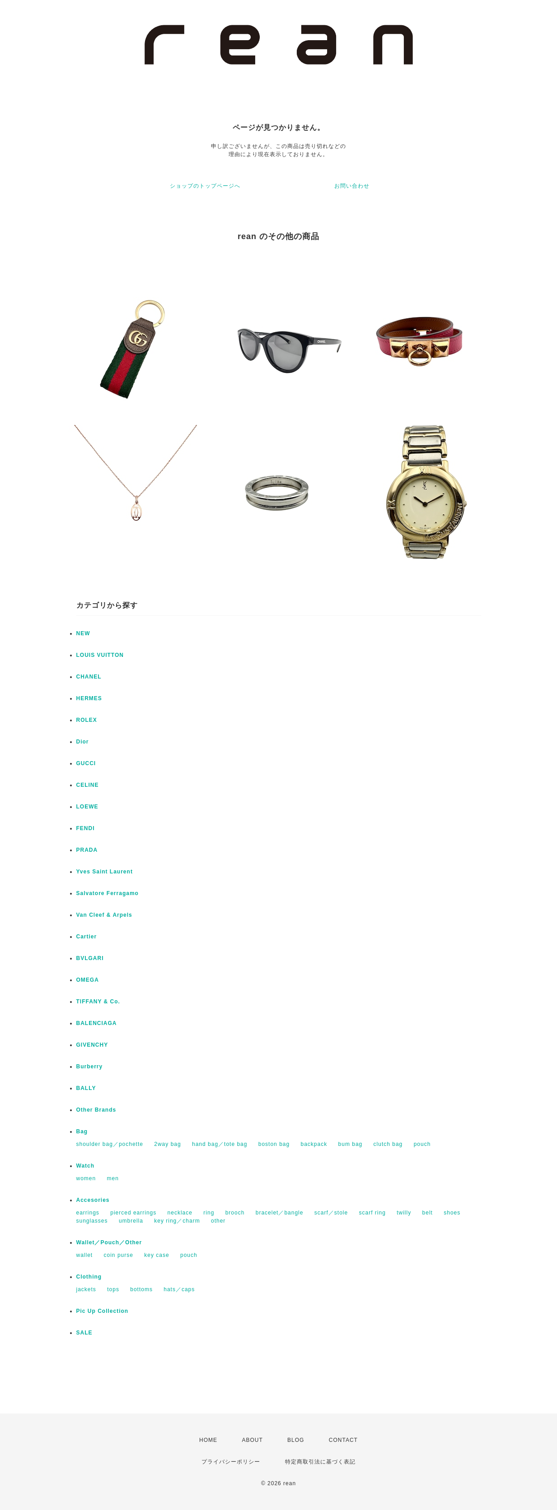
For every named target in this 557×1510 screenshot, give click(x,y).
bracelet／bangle (280, 1213)
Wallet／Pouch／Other (109, 1242)
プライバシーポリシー (230, 1462)
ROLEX (86, 720)
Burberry (89, 1066)
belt (427, 1213)
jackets (86, 1289)
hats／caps (179, 1289)
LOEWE (87, 806)
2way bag (167, 1144)
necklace (180, 1213)
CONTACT (343, 1440)
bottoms (141, 1289)
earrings (87, 1213)
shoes (452, 1213)
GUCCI (86, 763)
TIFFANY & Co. (98, 1001)
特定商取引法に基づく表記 (320, 1462)
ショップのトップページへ (205, 186)
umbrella (131, 1221)
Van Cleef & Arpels (104, 915)
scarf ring (372, 1213)
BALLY (86, 1088)
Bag (82, 1131)
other (218, 1221)
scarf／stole (331, 1213)
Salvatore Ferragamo (107, 893)
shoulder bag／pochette (109, 1144)
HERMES (89, 698)
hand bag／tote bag (219, 1144)
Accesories (93, 1200)
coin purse (118, 1255)
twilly (404, 1213)
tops (113, 1289)
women (86, 1178)
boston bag (274, 1144)
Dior (82, 742)
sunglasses (92, 1221)
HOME (208, 1440)
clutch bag (388, 1144)
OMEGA (87, 980)
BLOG (295, 1440)
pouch (422, 1144)
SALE (84, 1333)
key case (156, 1255)
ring (208, 1213)
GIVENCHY (92, 1045)
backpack (314, 1144)
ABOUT (252, 1440)
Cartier (86, 936)
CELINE (87, 785)
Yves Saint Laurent (104, 871)
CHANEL (89, 677)
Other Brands (96, 1110)
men (113, 1178)
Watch (85, 1166)
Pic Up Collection (102, 1311)
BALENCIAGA (96, 1023)
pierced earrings (133, 1213)
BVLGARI (90, 958)
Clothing (89, 1277)
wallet (84, 1255)
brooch (235, 1213)
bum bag (350, 1144)
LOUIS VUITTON (100, 655)
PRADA (87, 850)
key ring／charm (177, 1221)
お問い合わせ (352, 186)
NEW (83, 633)
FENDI (85, 828)
